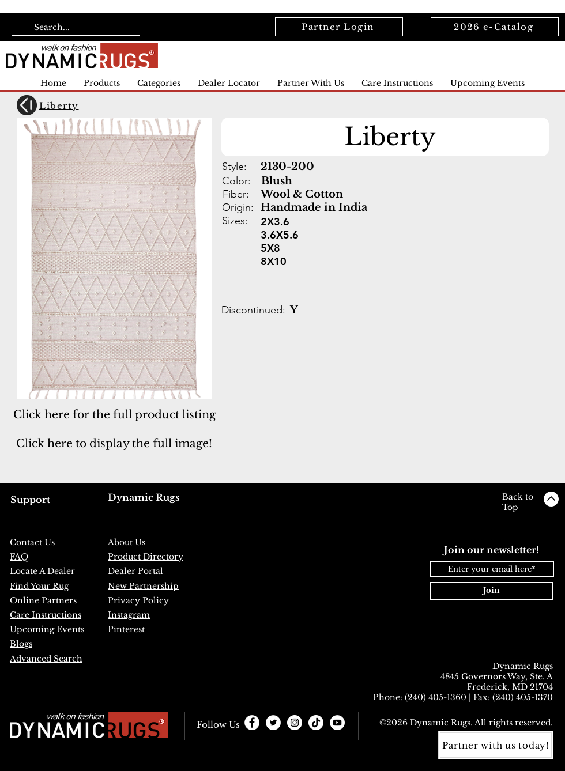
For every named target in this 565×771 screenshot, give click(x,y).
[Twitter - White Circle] (273, 722)
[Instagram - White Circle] (294, 722)
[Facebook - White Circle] (251, 722)
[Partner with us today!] (495, 745)
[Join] (491, 591)
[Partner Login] (339, 26)
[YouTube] (337, 722)
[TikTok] (315, 722)
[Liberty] (77, 106)
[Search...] (75, 27)
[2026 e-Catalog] (495, 26)
